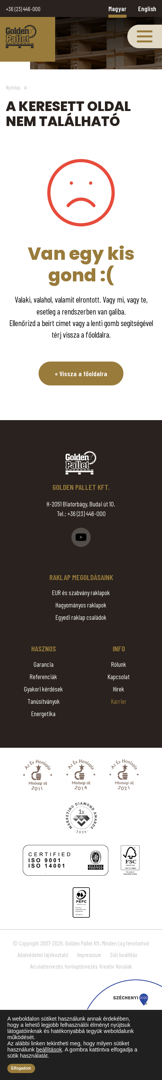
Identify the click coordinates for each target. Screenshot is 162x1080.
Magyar (117, 8)
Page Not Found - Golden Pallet (21, 36)
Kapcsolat (119, 676)
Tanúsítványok (43, 701)
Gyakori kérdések (43, 689)
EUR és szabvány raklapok (81, 592)
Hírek (118, 689)
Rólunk (118, 664)
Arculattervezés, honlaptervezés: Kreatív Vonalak (81, 966)
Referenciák (43, 676)
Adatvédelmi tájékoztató (42, 954)
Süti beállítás (123, 954)
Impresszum (89, 954)
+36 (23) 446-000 (23, 8)
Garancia (44, 664)
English (147, 8)
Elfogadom (21, 1068)
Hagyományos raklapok (81, 605)
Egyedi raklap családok (81, 617)
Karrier (119, 701)
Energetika (43, 713)
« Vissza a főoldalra (81, 373)
